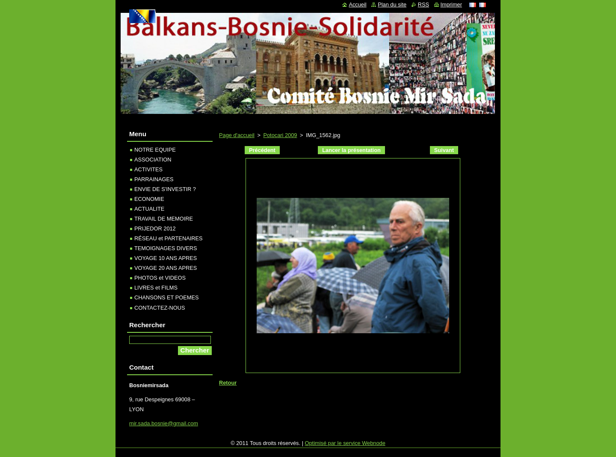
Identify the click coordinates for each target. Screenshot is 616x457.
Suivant (444, 150)
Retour (228, 382)
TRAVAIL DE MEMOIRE (163, 218)
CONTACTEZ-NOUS (159, 308)
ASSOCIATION (153, 159)
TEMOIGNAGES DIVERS (165, 248)
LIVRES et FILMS (156, 287)
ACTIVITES (148, 169)
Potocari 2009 (280, 135)
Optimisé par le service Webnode (345, 443)
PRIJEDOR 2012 (155, 228)
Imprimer (451, 4)
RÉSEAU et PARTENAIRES (168, 238)
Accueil (357, 4)
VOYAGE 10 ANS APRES (165, 258)
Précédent (262, 150)
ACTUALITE (149, 209)
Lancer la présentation (351, 150)
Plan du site (392, 4)
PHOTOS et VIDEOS (160, 278)
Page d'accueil (237, 135)
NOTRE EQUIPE (155, 149)
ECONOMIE (149, 199)
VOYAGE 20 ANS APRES (165, 268)
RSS (423, 4)
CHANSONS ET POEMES (166, 297)
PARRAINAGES (154, 179)
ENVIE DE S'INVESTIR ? (165, 189)
